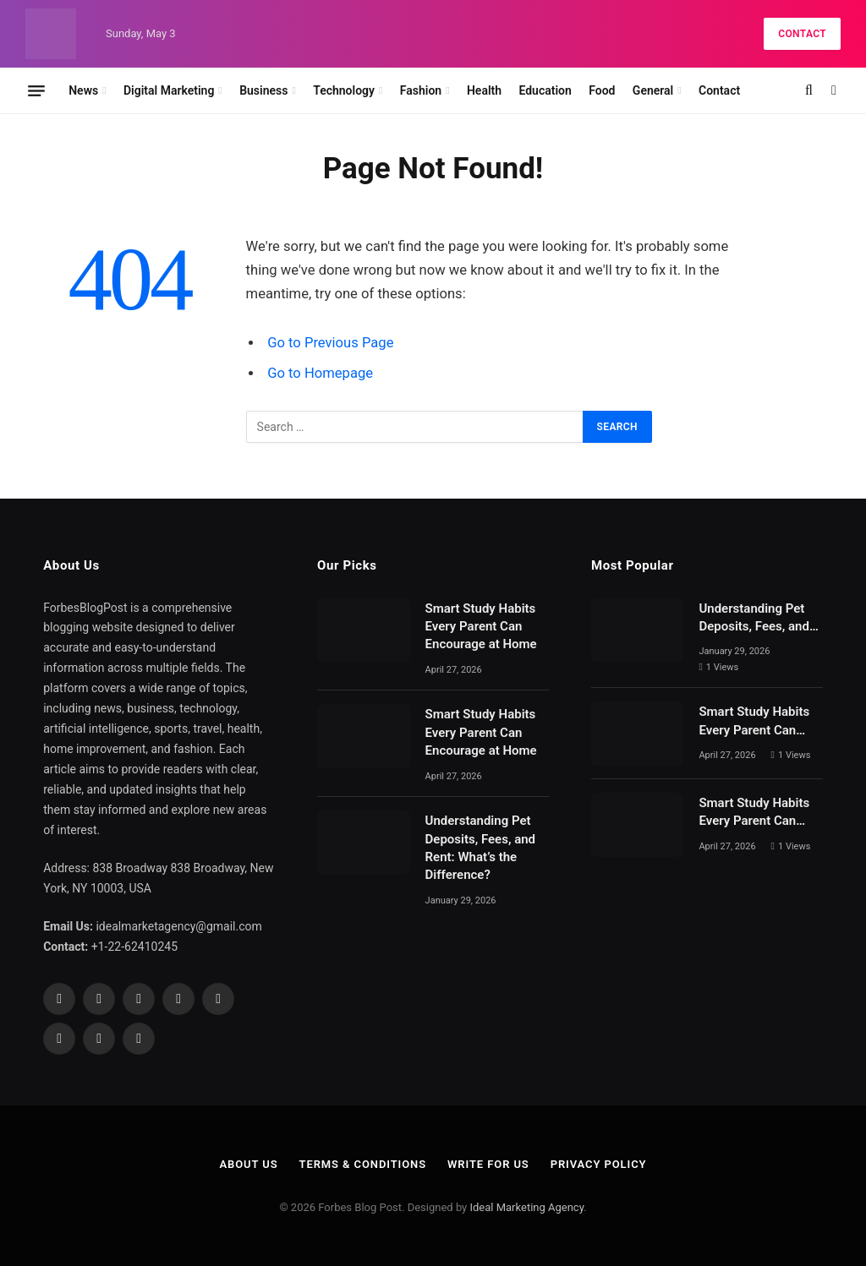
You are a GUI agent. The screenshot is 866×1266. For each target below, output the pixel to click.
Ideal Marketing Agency (526, 1207)
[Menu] (36, 90)
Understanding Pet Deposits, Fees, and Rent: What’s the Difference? (480, 847)
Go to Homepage (320, 373)
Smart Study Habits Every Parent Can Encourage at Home (481, 626)
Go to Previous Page (330, 343)
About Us (248, 1164)
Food (602, 90)
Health (484, 90)
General (653, 90)
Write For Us (488, 1164)
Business (263, 90)
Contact (802, 34)
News (83, 90)
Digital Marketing (168, 90)
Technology (344, 90)
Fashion (420, 90)
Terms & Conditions (362, 1164)
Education (544, 90)
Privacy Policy (599, 1164)
